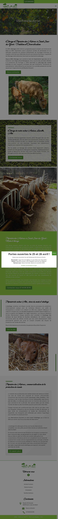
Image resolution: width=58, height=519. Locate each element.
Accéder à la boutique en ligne (29, 265)
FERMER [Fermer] (54, 253)
